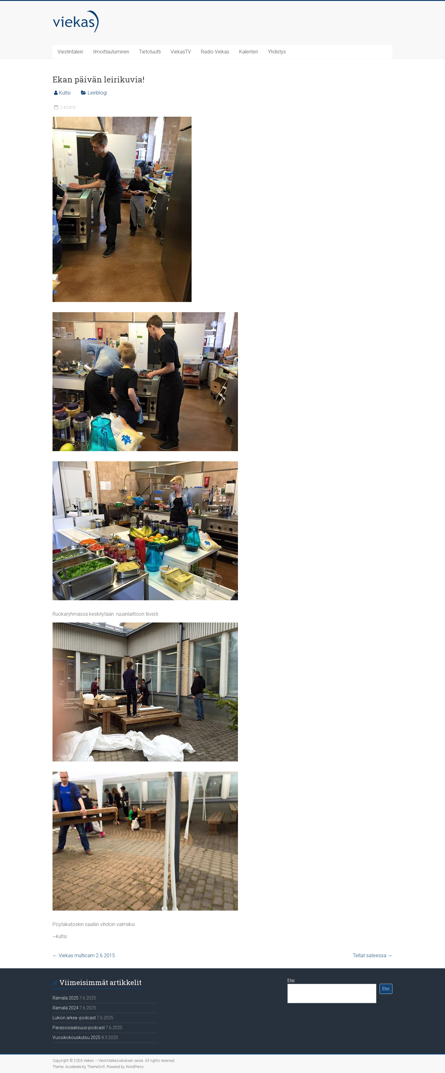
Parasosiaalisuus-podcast (79, 1027)
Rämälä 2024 (65, 1007)
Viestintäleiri (70, 52)
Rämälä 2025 (65, 997)
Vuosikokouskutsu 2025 (76, 1037)
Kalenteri (248, 52)
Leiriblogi (97, 93)
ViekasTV (181, 52)
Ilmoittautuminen (111, 52)
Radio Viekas (215, 52)
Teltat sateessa (372, 955)
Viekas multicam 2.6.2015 (84, 955)
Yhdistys (277, 52)
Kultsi (64, 93)
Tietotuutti (150, 52)
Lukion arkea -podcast (74, 1017)
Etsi (291, 980)
